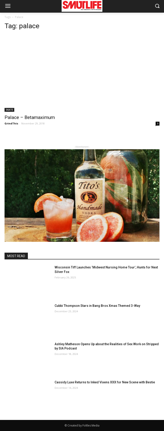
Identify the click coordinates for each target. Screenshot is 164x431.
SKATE (9, 109)
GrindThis (11, 123)
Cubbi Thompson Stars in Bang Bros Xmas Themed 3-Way (97, 306)
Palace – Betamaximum (30, 117)
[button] (157, 6)
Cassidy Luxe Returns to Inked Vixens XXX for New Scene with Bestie (105, 382)
